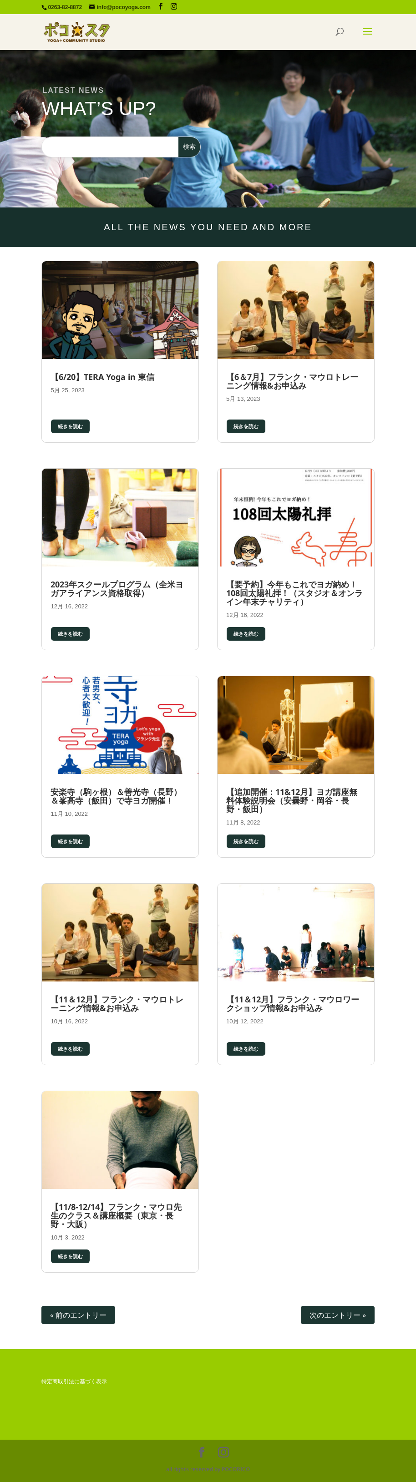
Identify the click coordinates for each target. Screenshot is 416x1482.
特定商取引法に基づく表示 (74, 1381)
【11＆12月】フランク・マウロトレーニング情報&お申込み (117, 1003)
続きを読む (70, 426)
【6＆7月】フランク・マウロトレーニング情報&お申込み (292, 381)
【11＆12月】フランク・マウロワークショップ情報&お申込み (292, 1003)
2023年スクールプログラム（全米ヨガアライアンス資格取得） (117, 588)
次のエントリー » (337, 1315)
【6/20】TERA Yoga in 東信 (102, 376)
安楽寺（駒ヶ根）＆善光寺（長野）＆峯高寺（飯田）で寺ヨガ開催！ (116, 796)
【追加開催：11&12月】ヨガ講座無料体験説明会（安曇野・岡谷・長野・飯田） (291, 800)
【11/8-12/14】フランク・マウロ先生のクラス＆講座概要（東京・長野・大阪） (116, 1215)
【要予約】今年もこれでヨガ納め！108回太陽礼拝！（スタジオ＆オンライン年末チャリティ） (294, 593)
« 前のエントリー (78, 1315)
